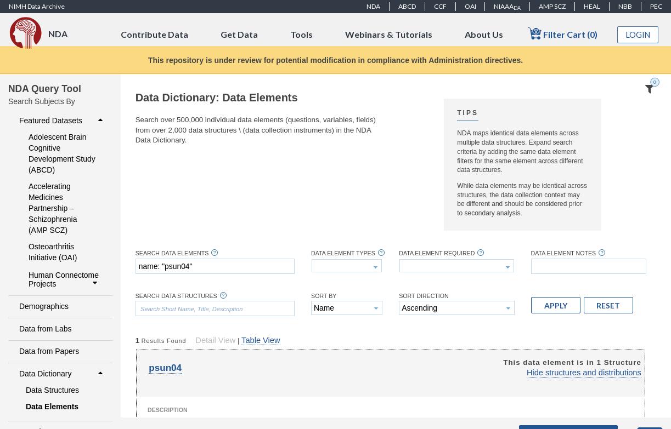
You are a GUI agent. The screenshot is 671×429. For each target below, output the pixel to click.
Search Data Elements (172, 253)
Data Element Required (437, 253)
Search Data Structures (176, 296)
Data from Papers (49, 351)
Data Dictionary (62, 373)
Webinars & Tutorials (388, 34)
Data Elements (52, 406)
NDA (373, 6)
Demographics (44, 306)
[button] (555, 305)
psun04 (165, 368)
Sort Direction (424, 296)
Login (638, 34)
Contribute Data (154, 34)
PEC (656, 6)
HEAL (592, 6)
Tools (301, 34)
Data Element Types (343, 253)
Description (168, 410)
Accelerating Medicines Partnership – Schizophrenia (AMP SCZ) (53, 208)
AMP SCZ (552, 6)
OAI (470, 6)
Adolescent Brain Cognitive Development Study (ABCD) (62, 153)
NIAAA (507, 6)
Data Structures (52, 390)
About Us (484, 34)
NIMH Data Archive (37, 6)
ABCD (407, 6)
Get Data (239, 34)
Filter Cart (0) (562, 34)
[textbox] (215, 266)
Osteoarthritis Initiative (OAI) (53, 252)
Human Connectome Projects (64, 279)
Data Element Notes (563, 253)
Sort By (323, 296)
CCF (440, 6)
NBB (625, 6)
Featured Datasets (62, 120)
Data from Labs (45, 328)
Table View (260, 340)
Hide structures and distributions (584, 372)
